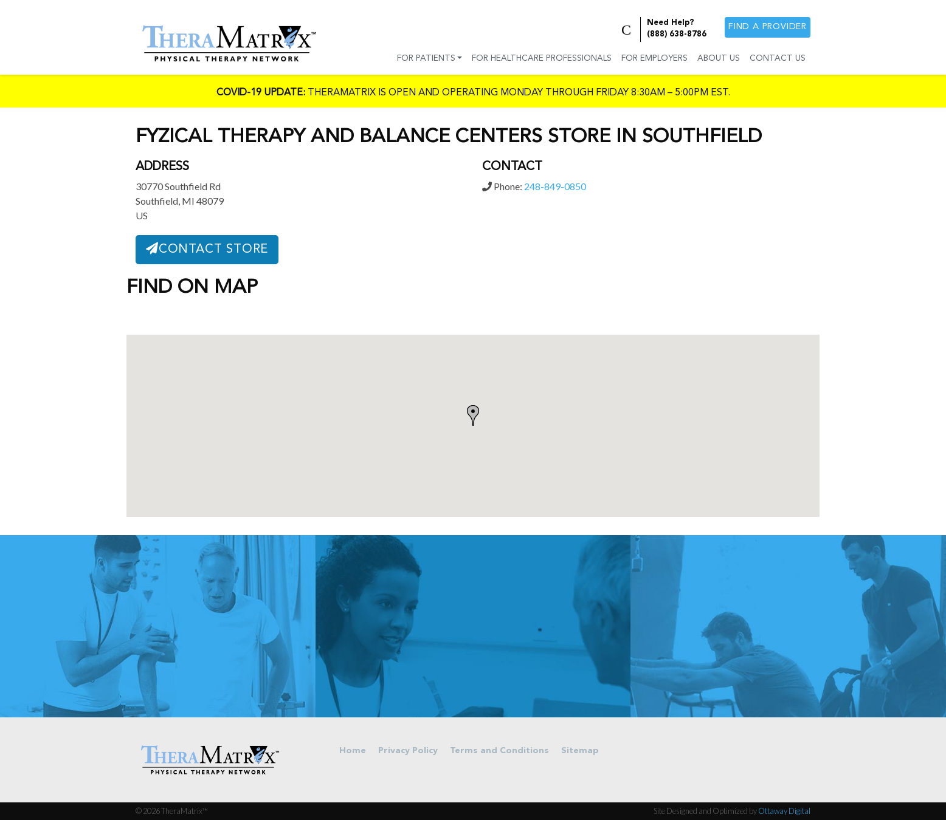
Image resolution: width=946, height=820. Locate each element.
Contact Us (778, 59)
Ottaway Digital (784, 811)
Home (352, 751)
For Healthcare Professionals (542, 59)
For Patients (426, 59)
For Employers (654, 59)
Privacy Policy (408, 751)
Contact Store (207, 249)
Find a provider (767, 27)
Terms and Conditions (499, 751)
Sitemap (580, 751)
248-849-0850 (555, 186)
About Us (718, 59)
